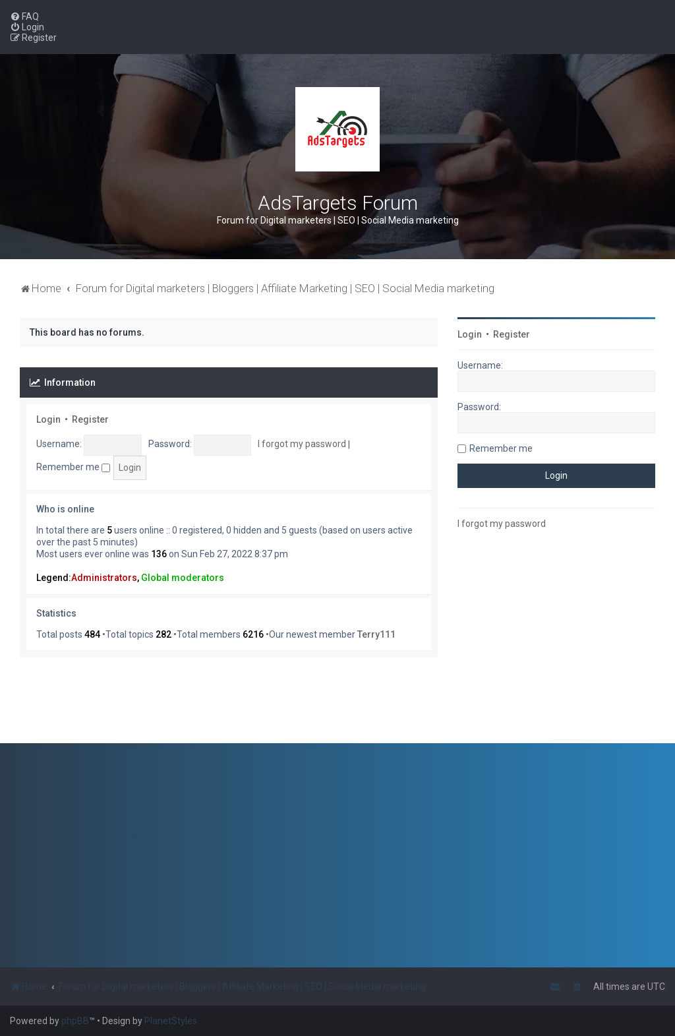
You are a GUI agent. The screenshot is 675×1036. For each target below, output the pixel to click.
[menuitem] (24, 16)
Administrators (104, 577)
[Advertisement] (556, 641)
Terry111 (376, 634)
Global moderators (182, 577)
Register (90, 419)
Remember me (73, 467)
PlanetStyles (170, 1021)
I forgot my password (302, 444)
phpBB (75, 1021)
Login (48, 419)
